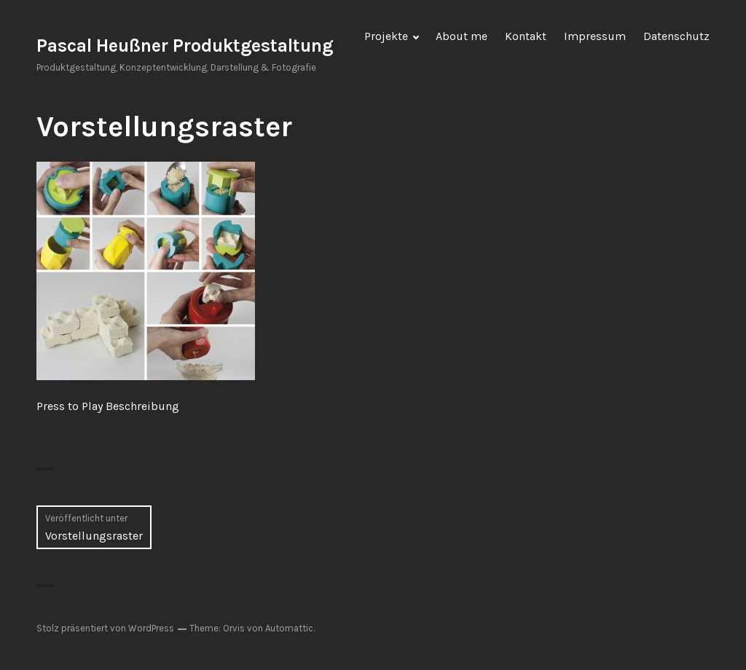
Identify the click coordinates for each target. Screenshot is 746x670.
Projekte (386, 36)
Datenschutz (676, 36)
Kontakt (525, 36)
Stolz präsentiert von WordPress (105, 628)
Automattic (289, 628)
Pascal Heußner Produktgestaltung (184, 45)
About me (461, 36)
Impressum (595, 36)
